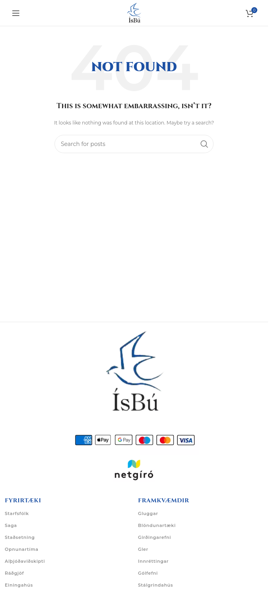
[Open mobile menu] (16, 13)
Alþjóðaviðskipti (25, 561)
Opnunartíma (22, 549)
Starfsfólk (17, 513)
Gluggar (148, 513)
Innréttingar (153, 561)
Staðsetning (20, 537)
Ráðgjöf (14, 573)
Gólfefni (148, 573)
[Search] (134, 144)
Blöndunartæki (157, 525)
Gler (143, 549)
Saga (11, 525)
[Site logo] (134, 12)
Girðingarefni (154, 537)
